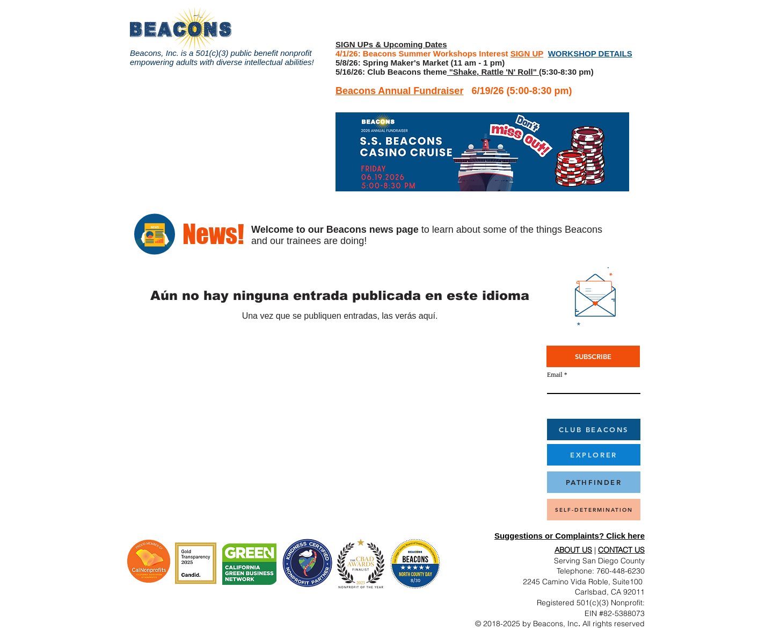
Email (555, 374)
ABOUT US (573, 550)
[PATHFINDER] (593, 482)
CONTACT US (621, 550)
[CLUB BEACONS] (593, 429)
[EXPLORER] (593, 455)
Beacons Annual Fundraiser (399, 90)
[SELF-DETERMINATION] (593, 509)
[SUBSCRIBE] (593, 356)
